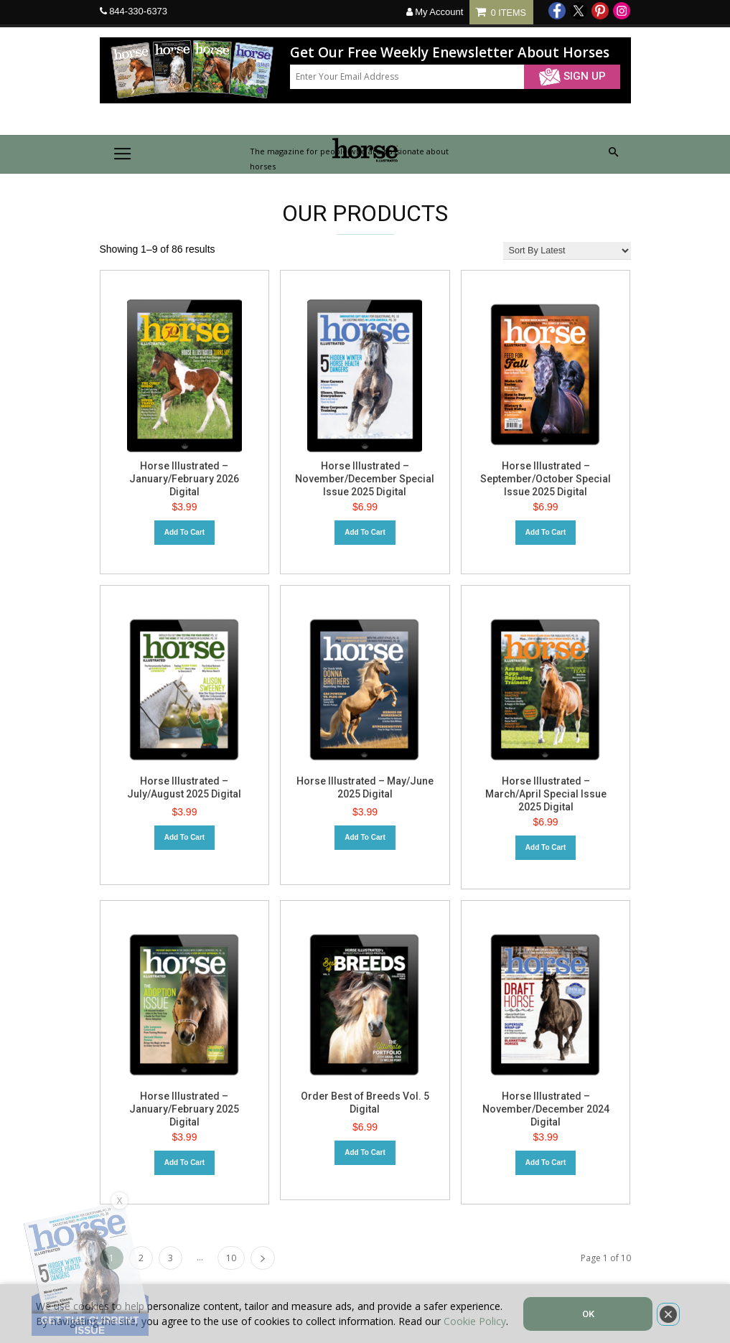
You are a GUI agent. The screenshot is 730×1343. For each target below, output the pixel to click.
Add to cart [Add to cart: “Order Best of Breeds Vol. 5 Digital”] (365, 1152)
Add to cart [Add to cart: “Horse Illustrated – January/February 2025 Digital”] (184, 1162)
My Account (435, 11)
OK (588, 1314)
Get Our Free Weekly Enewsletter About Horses (449, 53)
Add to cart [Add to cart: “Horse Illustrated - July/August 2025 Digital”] (184, 837)
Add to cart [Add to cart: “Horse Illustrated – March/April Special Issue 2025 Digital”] (545, 847)
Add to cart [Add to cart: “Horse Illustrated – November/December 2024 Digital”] (545, 1162)
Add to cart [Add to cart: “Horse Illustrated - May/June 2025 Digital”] (365, 837)
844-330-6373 (138, 11)
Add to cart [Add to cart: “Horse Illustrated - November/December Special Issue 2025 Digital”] (365, 532)
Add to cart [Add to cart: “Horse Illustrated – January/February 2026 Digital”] (184, 532)
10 (231, 1258)
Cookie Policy (475, 1321)
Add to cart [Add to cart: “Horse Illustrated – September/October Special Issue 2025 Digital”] (545, 532)
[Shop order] (567, 251)
